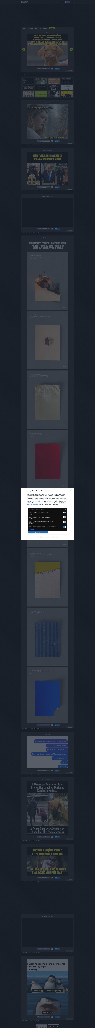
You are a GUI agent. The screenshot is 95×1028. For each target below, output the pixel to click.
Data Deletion (40, 537)
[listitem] (47, 509)
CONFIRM (37, 532)
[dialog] (47, 514)
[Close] (71, 491)
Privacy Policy (55, 537)
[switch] (64, 512)
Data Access (47, 537)
